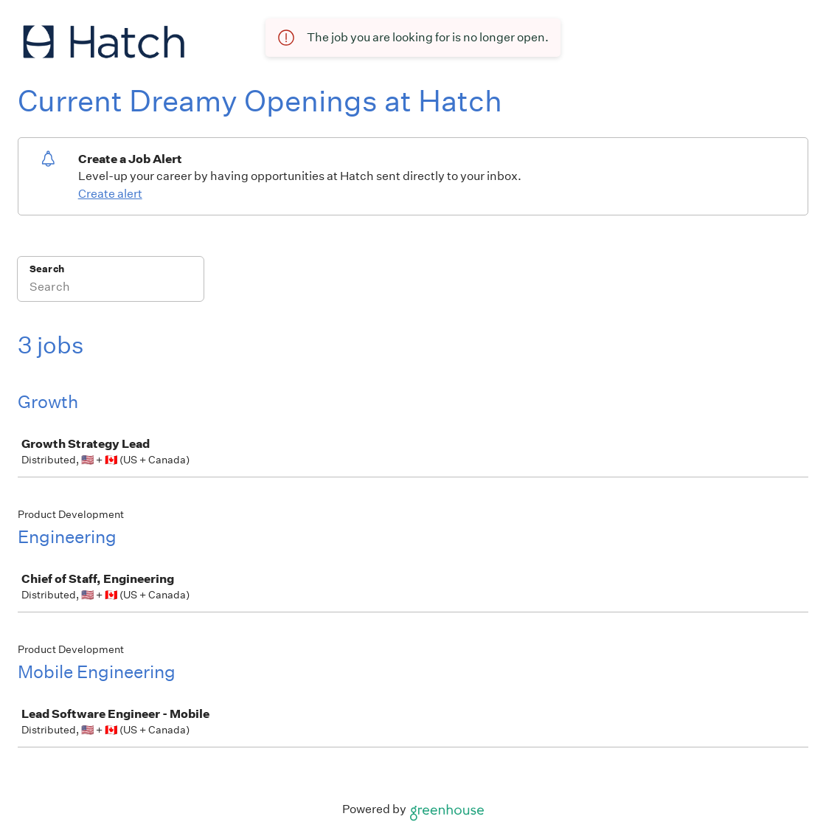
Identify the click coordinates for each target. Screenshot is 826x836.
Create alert (110, 194)
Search (47, 269)
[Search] (111, 288)
